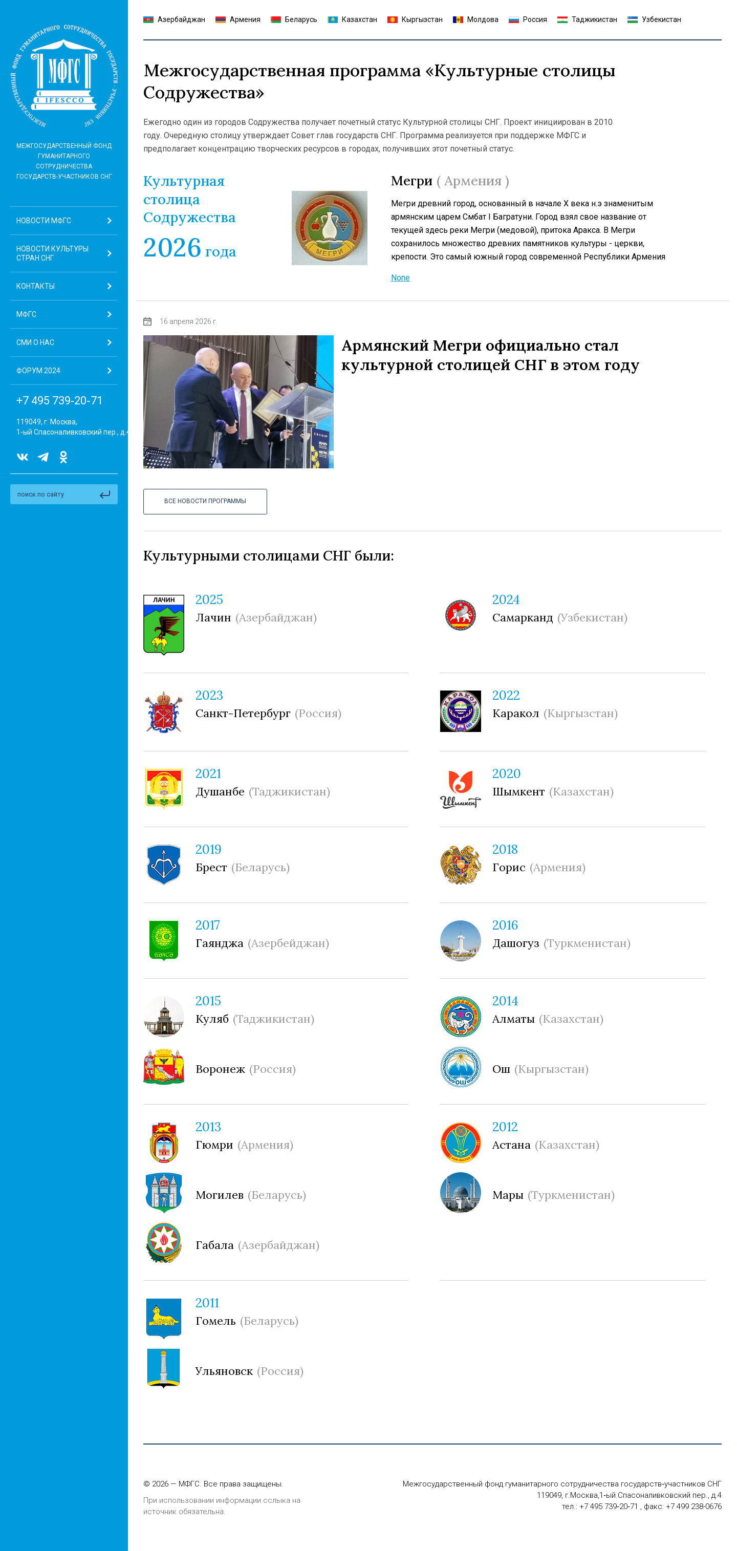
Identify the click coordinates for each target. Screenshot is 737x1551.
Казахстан (352, 19)
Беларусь (294, 19)
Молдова (475, 19)
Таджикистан (587, 19)
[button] (64, 314)
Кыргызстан (415, 19)
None (400, 278)
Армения (238, 19)
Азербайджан (174, 19)
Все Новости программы (205, 501)
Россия (528, 19)
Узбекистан (654, 19)
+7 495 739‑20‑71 (59, 400)
